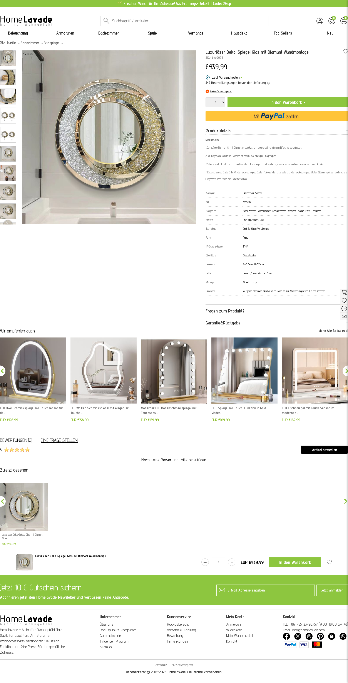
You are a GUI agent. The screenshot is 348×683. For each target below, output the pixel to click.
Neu (330, 33)
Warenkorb (234, 630)
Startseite (8, 42)
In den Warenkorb (295, 562)
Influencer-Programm (115, 641)
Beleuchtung (18, 33)
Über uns (106, 624)
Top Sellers (283, 33)
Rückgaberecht (178, 624)
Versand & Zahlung (181, 630)
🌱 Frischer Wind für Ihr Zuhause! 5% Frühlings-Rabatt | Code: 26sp (174, 3)
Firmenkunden (177, 641)
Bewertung (175, 635)
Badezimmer (108, 33)
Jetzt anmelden (332, 590)
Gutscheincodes (111, 635)
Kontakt (231, 641)
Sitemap (106, 647)
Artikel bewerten (324, 449)
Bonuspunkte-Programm (118, 630)
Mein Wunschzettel (239, 635)
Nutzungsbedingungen (182, 664)
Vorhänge (196, 33)
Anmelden (233, 624)
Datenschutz (161, 664)
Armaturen (65, 33)
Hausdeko (239, 33)
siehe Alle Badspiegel (333, 331)
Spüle (152, 33)
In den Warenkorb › (287, 102)
